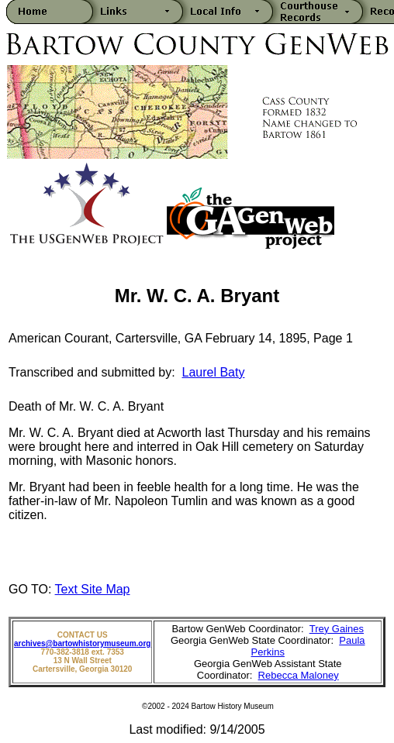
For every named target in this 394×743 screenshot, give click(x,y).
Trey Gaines (336, 629)
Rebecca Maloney (298, 675)
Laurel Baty (213, 372)
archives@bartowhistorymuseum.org (82, 643)
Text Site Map (92, 589)
